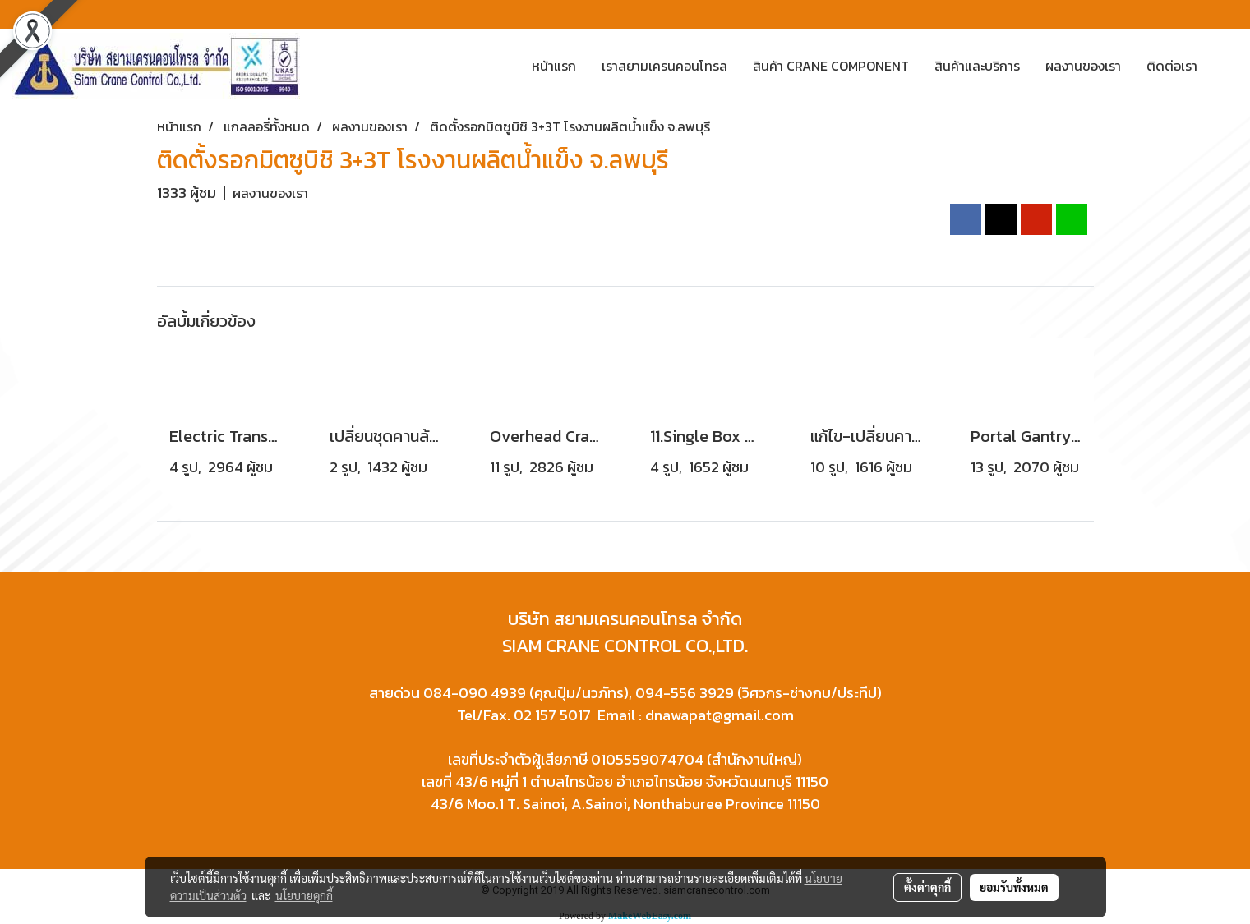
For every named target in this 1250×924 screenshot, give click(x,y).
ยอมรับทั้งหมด (1014, 887)
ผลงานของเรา (1083, 66)
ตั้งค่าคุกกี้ (927, 887)
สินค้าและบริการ (977, 66)
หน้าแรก (554, 66)
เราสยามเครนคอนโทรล (664, 66)
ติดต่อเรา (1171, 66)
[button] (1224, 65)
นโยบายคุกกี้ (304, 895)
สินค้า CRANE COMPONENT (831, 66)
